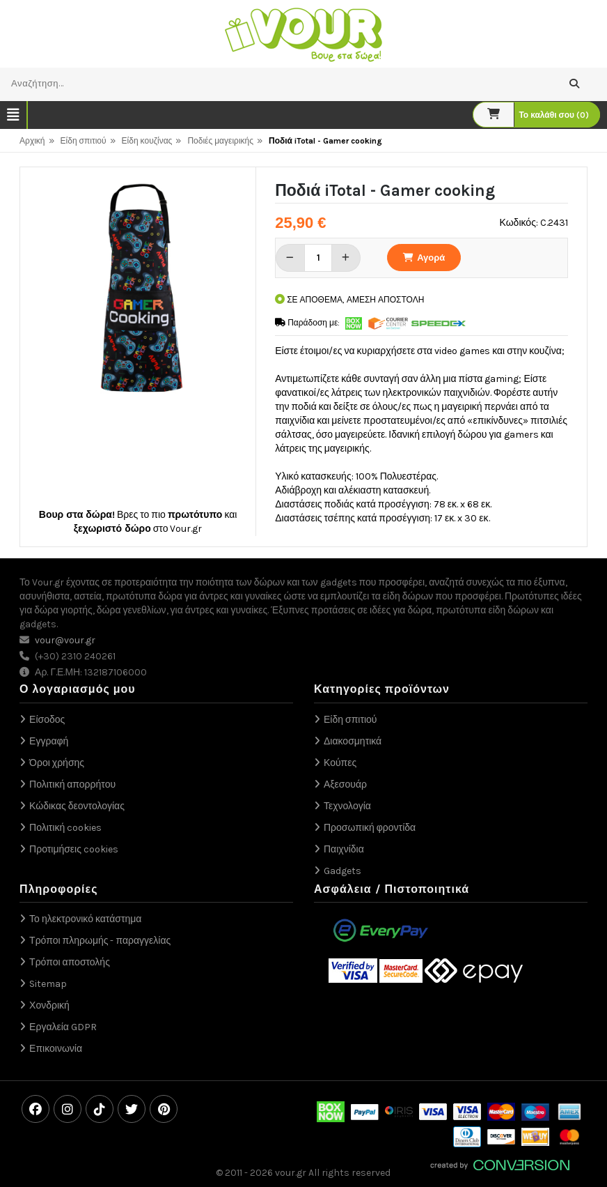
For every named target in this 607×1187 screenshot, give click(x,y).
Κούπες (340, 763)
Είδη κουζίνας (147, 141)
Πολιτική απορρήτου (72, 784)
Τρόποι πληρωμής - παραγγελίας (100, 941)
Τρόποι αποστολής (69, 962)
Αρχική (32, 141)
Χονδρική (49, 1005)
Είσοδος (47, 720)
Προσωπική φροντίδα (370, 828)
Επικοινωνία (55, 1049)
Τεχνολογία (347, 806)
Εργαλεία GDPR (63, 1027)
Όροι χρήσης (56, 763)
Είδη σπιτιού (84, 141)
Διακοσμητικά (352, 741)
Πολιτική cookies (65, 828)
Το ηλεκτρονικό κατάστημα (85, 919)
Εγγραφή (48, 741)
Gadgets (342, 871)
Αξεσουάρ (345, 784)
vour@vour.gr (65, 640)
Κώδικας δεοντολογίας (77, 806)
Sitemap (48, 984)
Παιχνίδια (344, 849)
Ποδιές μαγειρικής (220, 141)
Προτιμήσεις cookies (73, 849)
